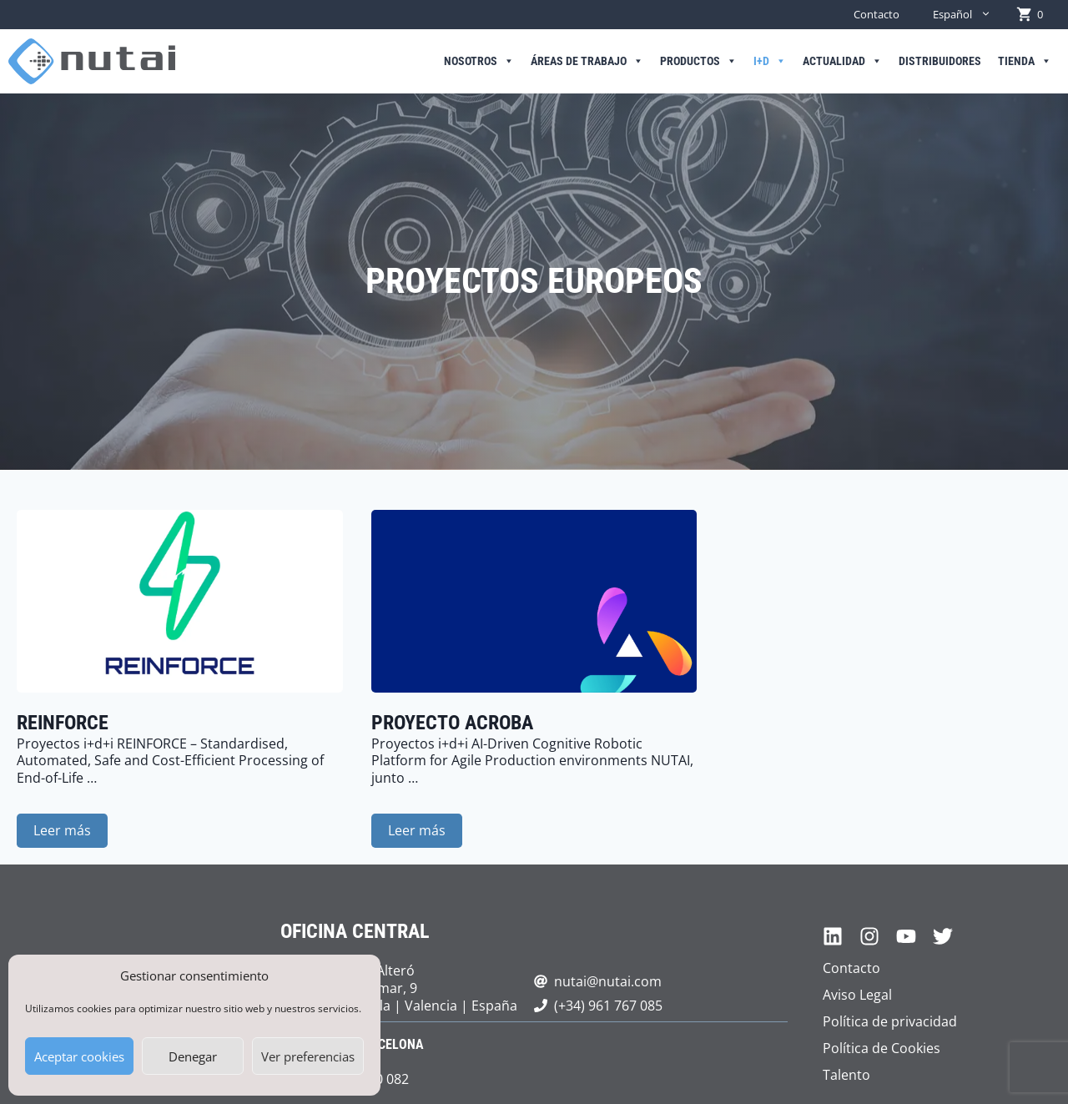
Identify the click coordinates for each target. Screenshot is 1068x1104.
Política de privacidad (890, 1021)
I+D (769, 62)
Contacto (876, 14)
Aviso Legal (857, 995)
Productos (698, 62)
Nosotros (479, 62)
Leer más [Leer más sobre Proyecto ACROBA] (417, 830)
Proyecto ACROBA (452, 722)
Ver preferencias (308, 1056)
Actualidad (842, 62)
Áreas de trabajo (587, 62)
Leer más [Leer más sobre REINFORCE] (62, 830)
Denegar (193, 1056)
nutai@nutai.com (608, 981)
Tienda (1024, 62)
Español (970, 14)
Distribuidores (940, 61)
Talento (846, 1075)
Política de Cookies (881, 1048)
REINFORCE (62, 722)
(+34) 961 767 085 (608, 1005)
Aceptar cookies (79, 1056)
